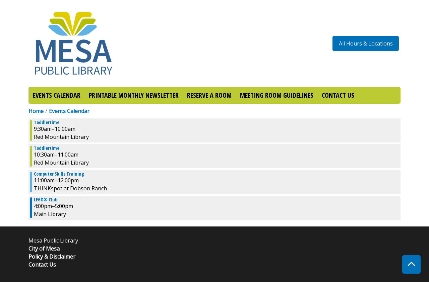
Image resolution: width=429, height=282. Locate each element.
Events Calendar (69, 111)
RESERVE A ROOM (209, 95)
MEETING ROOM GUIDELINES (276, 95)
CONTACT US (338, 95)
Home (36, 111)
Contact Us (42, 264)
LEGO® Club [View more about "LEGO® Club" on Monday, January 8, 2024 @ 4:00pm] (45, 199)
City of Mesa (44, 248)
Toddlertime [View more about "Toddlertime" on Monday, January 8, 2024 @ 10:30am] (46, 148)
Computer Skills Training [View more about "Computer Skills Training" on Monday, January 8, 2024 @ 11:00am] (59, 174)
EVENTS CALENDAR (56, 95)
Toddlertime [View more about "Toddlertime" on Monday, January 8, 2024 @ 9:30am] (46, 122)
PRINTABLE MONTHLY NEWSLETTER (134, 95)
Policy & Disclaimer (51, 256)
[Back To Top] (411, 264)
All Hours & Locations (366, 43)
